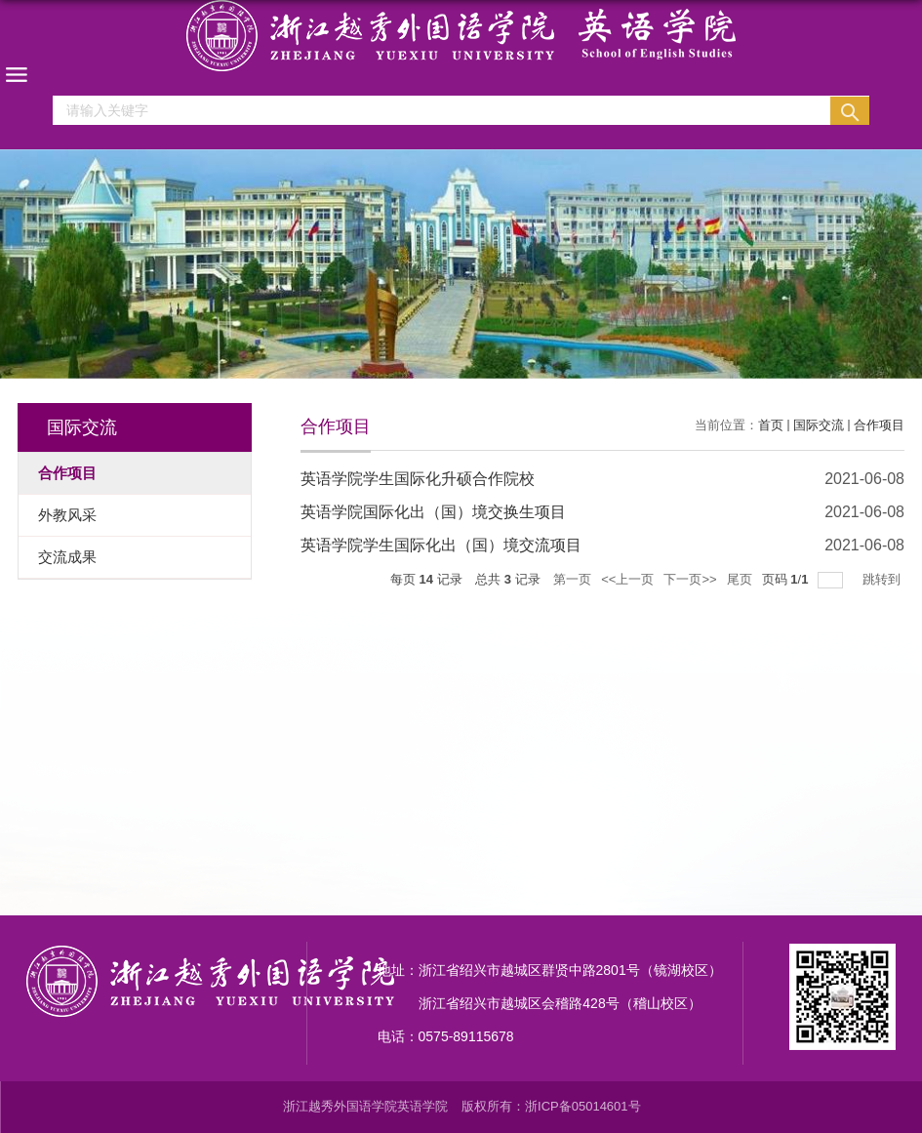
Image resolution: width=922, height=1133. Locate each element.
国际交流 (818, 425)
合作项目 (879, 425)
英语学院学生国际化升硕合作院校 (418, 478)
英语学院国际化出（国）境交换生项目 (433, 512)
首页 (770, 425)
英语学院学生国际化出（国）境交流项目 (441, 545)
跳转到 (883, 579)
